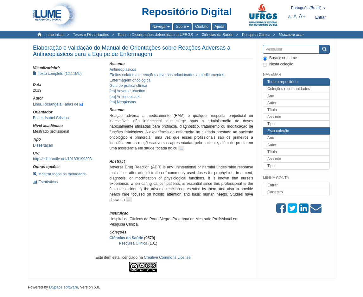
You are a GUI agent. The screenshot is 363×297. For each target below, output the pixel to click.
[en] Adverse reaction (127, 91)
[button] (161, 26)
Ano (270, 96)
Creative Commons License (167, 257)
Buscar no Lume (280, 58)
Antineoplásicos (123, 69)
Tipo (271, 124)
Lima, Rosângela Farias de (55, 104)
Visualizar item (291, 35)
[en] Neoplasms (123, 102)
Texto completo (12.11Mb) (57, 73)
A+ (302, 16)
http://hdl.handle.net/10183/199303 (62, 159)
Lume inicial (54, 35)
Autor (272, 103)
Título (272, 110)
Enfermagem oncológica (130, 80)
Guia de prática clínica (128, 85)
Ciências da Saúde (217, 35)
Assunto (274, 117)
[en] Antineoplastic (125, 96)
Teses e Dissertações (91, 35)
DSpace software (63, 287)
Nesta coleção (278, 64)
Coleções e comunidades (288, 89)
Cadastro (275, 192)
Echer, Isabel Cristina (51, 118)
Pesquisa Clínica (256, 35)
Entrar (272, 185)
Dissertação (43, 145)
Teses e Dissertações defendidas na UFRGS (155, 35)
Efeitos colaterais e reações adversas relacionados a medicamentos (167, 75)
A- (290, 17)
